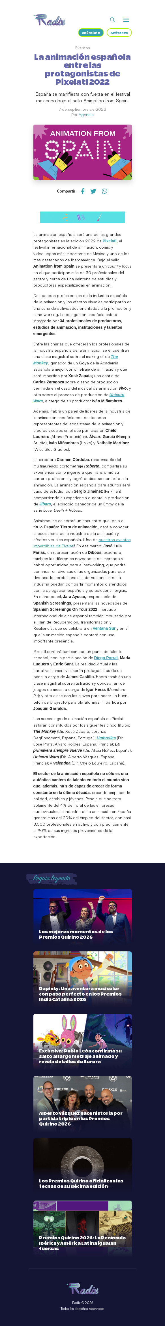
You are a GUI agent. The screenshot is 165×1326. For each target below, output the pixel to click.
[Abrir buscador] (112, 19)
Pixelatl (110, 241)
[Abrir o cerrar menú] (126, 19)
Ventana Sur (104, 628)
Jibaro (45, 504)
